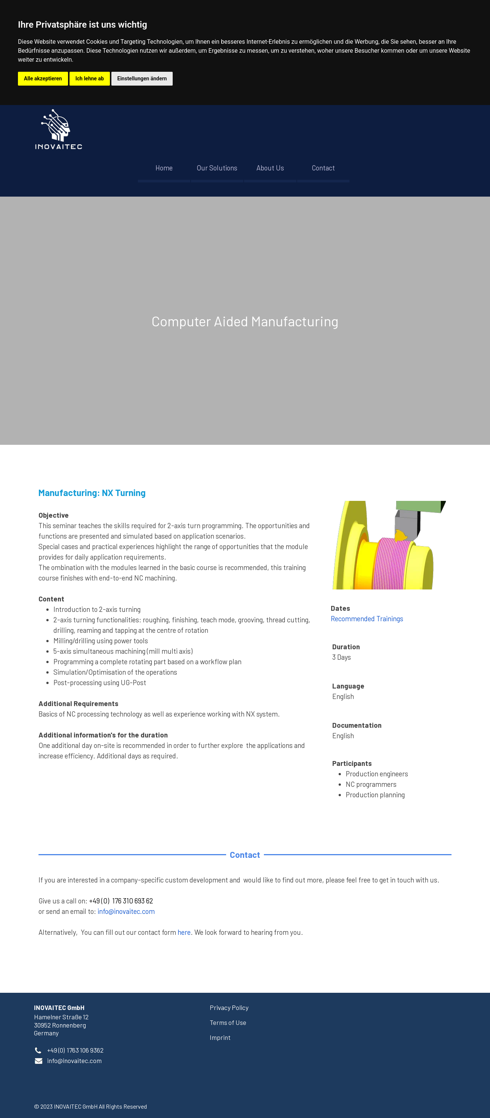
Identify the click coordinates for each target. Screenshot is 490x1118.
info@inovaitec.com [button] (126, 911)
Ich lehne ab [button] (89, 78)
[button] (74, 1060)
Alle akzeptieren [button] (43, 78)
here (184, 932)
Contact (323, 167)
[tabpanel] (244, 321)
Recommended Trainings (367, 618)
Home (164, 167)
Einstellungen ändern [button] (142, 78)
